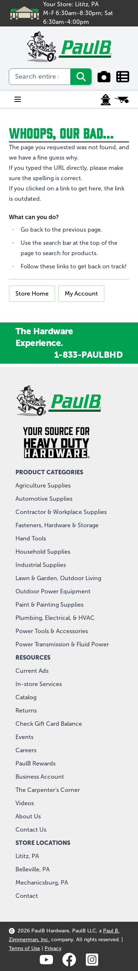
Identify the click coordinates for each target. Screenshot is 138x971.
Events (24, 736)
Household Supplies (42, 551)
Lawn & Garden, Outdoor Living (58, 578)
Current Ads (32, 670)
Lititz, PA (27, 856)
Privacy (53, 948)
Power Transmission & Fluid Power (62, 644)
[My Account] (106, 100)
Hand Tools (30, 538)
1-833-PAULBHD (88, 354)
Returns (26, 710)
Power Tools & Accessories (51, 631)
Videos (24, 803)
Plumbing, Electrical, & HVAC (55, 617)
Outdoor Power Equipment (53, 591)
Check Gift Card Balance (48, 723)
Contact (26, 895)
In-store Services (38, 684)
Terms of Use (24, 948)
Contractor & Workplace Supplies (61, 511)
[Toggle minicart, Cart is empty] (121, 100)
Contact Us (30, 829)
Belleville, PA (32, 869)
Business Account (39, 776)
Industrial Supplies (40, 564)
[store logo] (69, 47)
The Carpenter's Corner (47, 789)
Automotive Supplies (43, 498)
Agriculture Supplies (43, 485)
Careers (25, 750)
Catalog (25, 697)
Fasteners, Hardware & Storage (57, 525)
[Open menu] (17, 99)
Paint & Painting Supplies (49, 604)
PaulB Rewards (35, 763)
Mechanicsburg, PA (41, 882)
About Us (28, 816)
